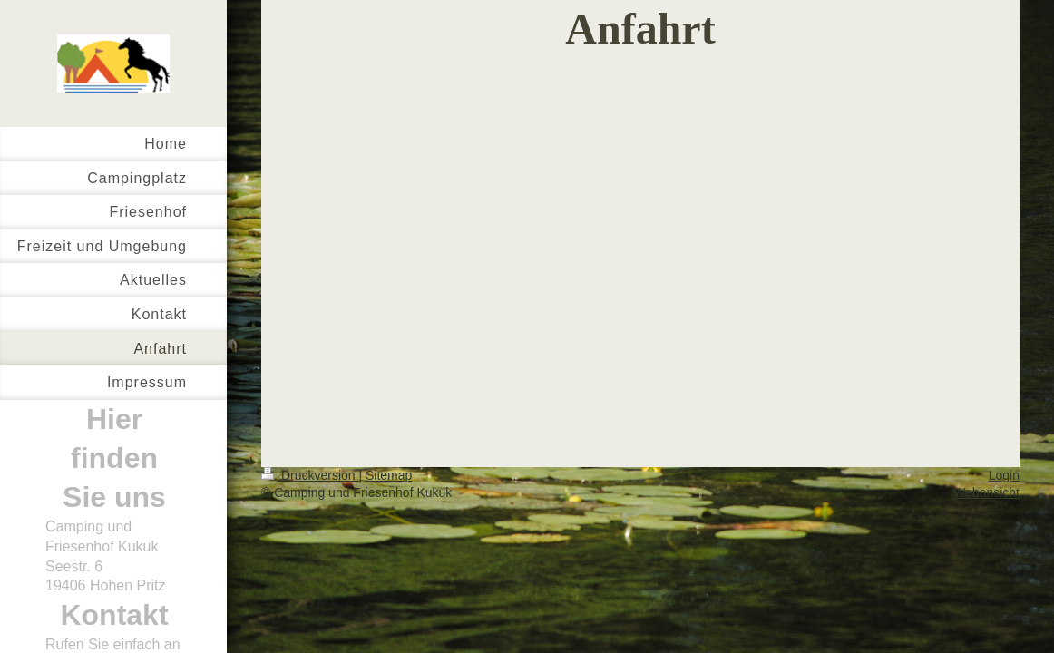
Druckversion (309, 475)
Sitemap (389, 475)
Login (1004, 475)
